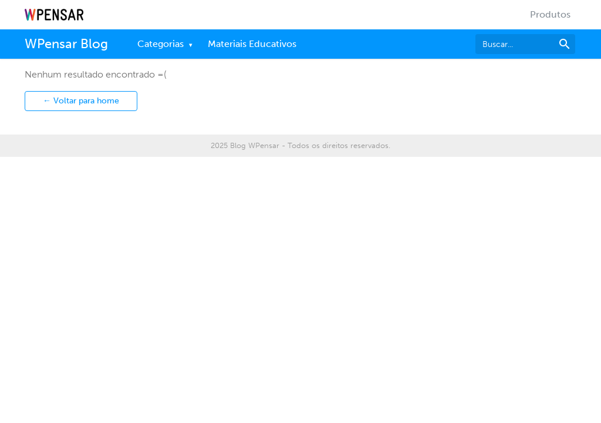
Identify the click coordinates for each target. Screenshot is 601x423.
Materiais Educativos (252, 43)
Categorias (165, 43)
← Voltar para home (81, 101)
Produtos (550, 14)
